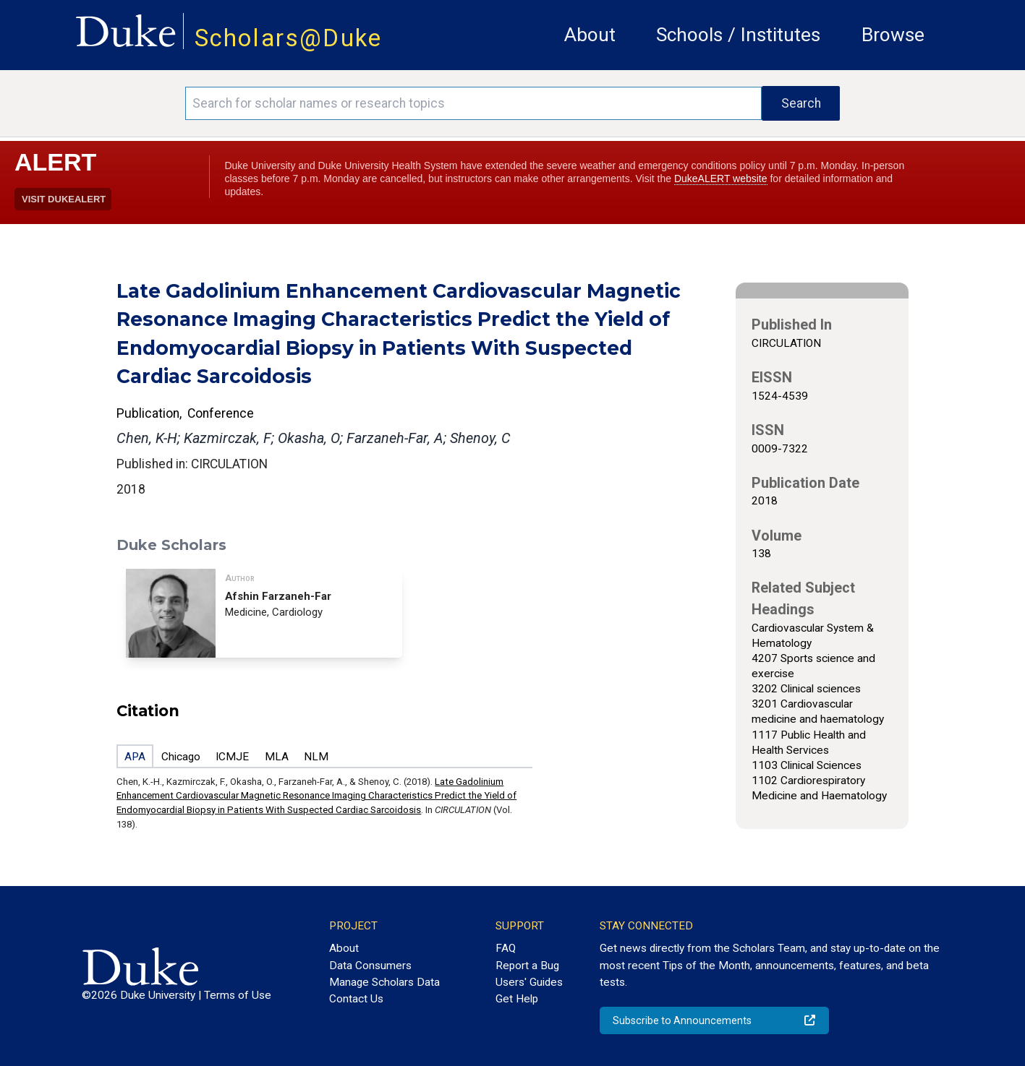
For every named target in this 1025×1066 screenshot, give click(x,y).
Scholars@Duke (289, 38)
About (590, 35)
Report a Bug (527, 965)
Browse (893, 35)
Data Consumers (370, 965)
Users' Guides (529, 982)
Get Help (517, 998)
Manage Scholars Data (384, 982)
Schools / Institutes (738, 35)
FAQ (506, 948)
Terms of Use (237, 995)
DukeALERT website (720, 178)
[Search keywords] (473, 103)
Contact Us (356, 998)
